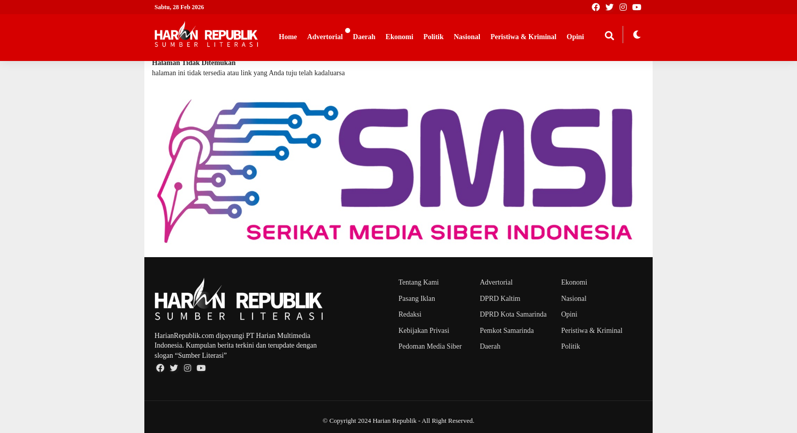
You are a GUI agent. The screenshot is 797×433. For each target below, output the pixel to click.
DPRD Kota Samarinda (513, 314)
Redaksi (409, 314)
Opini (575, 37)
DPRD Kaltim (500, 298)
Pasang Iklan (416, 298)
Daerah (364, 37)
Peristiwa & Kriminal (524, 37)
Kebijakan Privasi (423, 330)
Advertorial (325, 37)
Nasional (467, 37)
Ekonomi (399, 37)
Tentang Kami (418, 282)
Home (288, 37)
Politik (433, 37)
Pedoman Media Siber (430, 346)
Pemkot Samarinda (507, 330)
